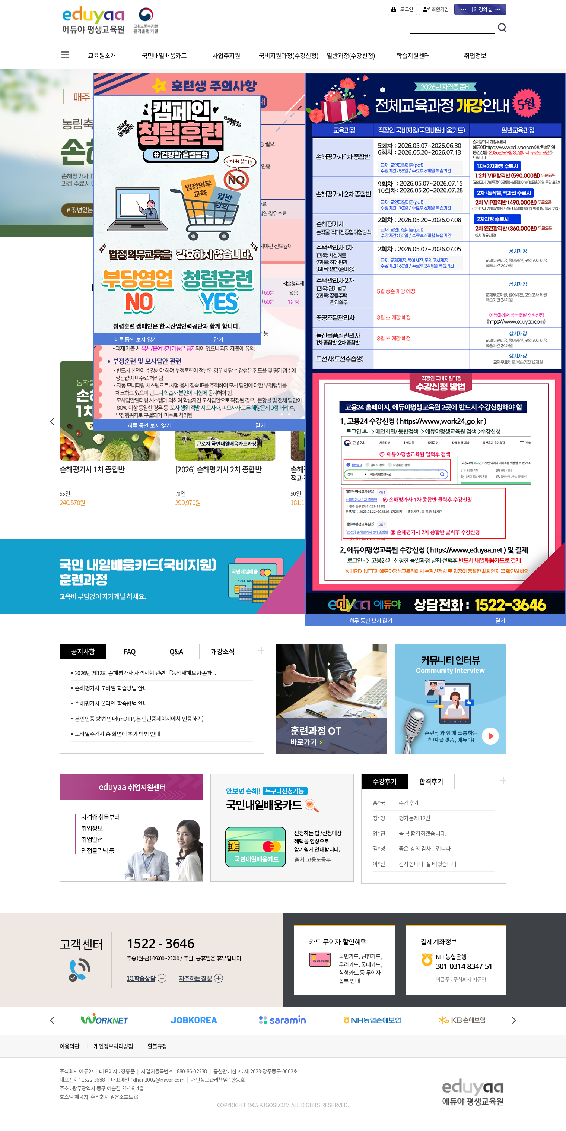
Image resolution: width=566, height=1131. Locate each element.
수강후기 (385, 781)
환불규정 (157, 1046)
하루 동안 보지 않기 (149, 425)
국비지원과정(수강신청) (288, 55)
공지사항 (83, 651)
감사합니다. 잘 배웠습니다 (428, 864)
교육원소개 (102, 55)
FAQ (130, 651)
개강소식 (223, 651)
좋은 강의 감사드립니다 (425, 848)
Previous (33, 153)
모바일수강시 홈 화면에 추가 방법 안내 (117, 734)
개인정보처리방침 (113, 1046)
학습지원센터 (413, 55)
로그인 (406, 9)
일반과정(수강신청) (351, 55)
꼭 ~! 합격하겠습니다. (422, 833)
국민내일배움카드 (164, 55)
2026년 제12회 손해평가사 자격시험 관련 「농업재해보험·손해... (145, 673)
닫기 (260, 425)
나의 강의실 (480, 9)
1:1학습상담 (141, 978)
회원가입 (440, 9)
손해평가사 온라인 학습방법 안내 (111, 703)
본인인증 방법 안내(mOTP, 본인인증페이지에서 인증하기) (139, 718)
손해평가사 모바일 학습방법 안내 (111, 688)
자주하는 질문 (195, 978)
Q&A (176, 651)
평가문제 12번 (414, 818)
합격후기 (431, 781)
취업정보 (475, 55)
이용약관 (69, 1046)
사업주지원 (226, 55)
